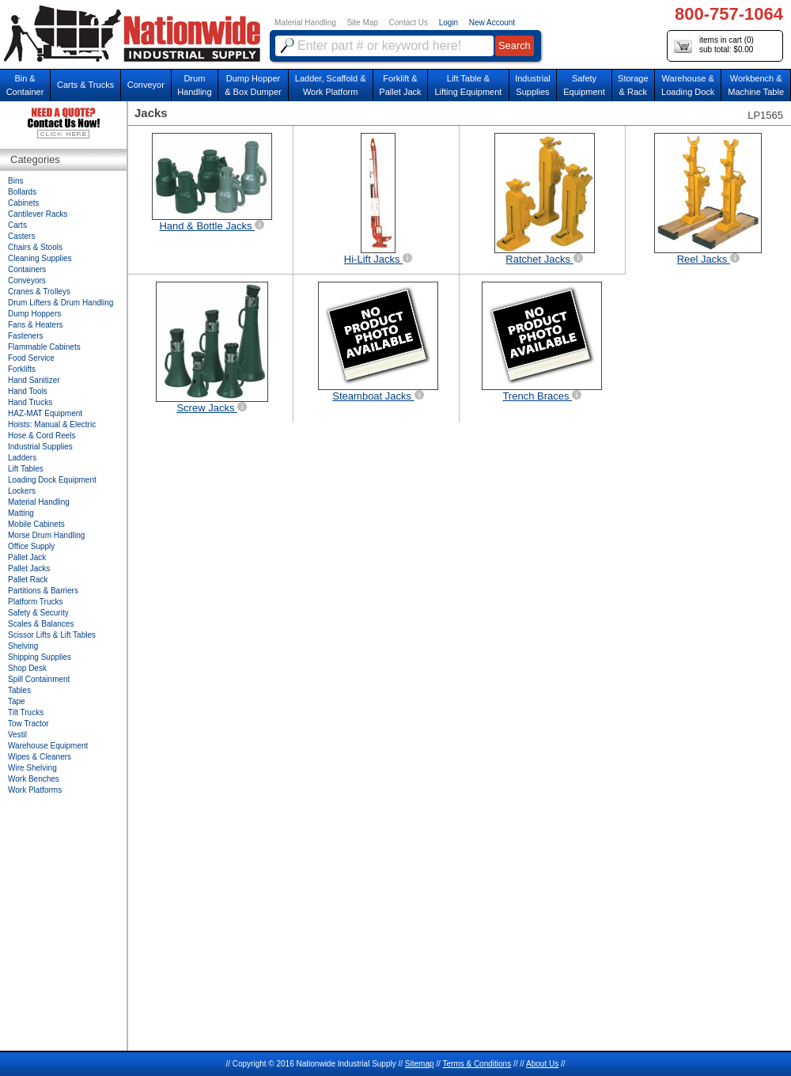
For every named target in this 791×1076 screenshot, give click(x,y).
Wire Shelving (32, 767)
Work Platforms (35, 790)
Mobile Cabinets (36, 524)
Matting (21, 513)
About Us (542, 1063)
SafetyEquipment (584, 85)
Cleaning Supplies (40, 258)
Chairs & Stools (35, 247)
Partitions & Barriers (43, 590)
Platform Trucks (35, 601)
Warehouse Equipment (48, 745)
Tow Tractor (28, 723)
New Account (492, 22)
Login (448, 22)
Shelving (23, 646)
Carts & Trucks (85, 84)
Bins (15, 180)
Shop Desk (27, 668)
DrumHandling (194, 85)
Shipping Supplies (39, 657)
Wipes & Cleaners (39, 756)
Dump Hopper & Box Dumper (253, 85)
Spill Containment (39, 679)
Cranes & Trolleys (39, 291)
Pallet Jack (27, 557)
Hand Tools (27, 391)
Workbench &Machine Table (756, 85)
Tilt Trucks (26, 712)
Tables (19, 690)
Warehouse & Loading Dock (687, 85)
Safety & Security (38, 612)
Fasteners (25, 336)
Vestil (17, 734)
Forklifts (22, 369)
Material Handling (305, 22)
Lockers (22, 491)
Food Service (31, 358)
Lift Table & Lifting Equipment (467, 85)
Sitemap (419, 1063)
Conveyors (27, 280)
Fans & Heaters (35, 324)
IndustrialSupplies (533, 85)
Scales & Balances (41, 623)
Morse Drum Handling (46, 535)
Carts (17, 225)
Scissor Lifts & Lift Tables (52, 635)
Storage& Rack (633, 85)
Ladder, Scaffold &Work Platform (330, 85)
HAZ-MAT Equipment (45, 413)
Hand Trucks (30, 402)
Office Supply (31, 546)
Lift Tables (26, 468)
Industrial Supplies (40, 446)
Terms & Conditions (476, 1063)
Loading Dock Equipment (52, 479)
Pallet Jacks (29, 568)
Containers (27, 269)
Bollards (22, 192)
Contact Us (408, 22)
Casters (21, 236)
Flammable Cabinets (44, 347)
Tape (16, 701)
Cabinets (23, 203)
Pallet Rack (28, 579)
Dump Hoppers (34, 313)
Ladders (22, 457)
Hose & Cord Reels (42, 435)
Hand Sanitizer (34, 380)
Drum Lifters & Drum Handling (60, 302)
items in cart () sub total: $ (714, 45)
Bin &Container (25, 85)
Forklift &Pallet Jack (400, 85)
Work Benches (33, 779)
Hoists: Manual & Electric (52, 424)
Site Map (361, 22)
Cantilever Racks (38, 214)
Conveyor (146, 84)
